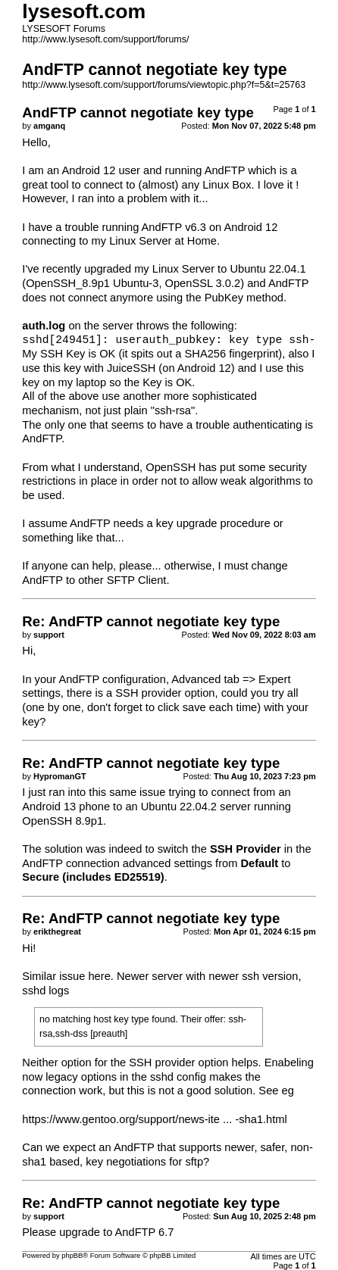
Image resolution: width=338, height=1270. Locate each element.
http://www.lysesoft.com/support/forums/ (105, 39)
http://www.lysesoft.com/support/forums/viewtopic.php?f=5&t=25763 (163, 85)
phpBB (72, 1255)
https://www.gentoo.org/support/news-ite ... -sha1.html (154, 1119)
